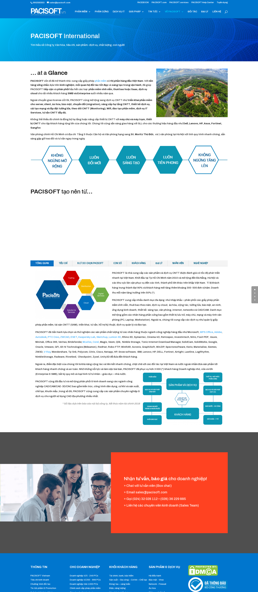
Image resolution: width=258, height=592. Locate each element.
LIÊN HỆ (216, 12)
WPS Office (206, 332)
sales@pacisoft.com (151, 492)
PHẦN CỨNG (102, 12)
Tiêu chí (63, 263)
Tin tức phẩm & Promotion (43, 588)
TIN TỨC (152, 12)
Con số (117, 263)
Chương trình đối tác (40, 584)
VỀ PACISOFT (172, 12)
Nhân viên (178, 263)
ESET (74, 337)
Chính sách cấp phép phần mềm (85, 588)
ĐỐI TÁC (192, 12)
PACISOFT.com (159, 2)
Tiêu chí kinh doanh (39, 580)
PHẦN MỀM (81, 12)
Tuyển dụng (222, 2)
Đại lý (159, 263)
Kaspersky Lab (86, 337)
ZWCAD (64, 337)
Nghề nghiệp (201, 263)
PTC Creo (53, 337)
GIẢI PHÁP (135, 12)
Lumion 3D (115, 337)
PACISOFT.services (179, 2)
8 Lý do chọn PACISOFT (90, 263)
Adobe (218, 332)
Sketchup (102, 337)
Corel (96, 342)
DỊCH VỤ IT (119, 12)
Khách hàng (139, 263)
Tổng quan (42, 263)
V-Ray (47, 351)
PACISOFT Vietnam (40, 576)
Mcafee (87, 342)
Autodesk (41, 337)
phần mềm (100, 81)
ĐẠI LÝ (204, 12)
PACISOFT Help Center (202, 2)
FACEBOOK (143, 2)
